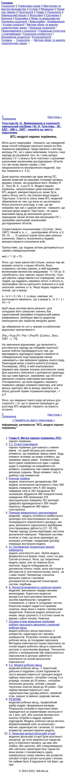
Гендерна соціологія (14, 21)
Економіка (21, 18)
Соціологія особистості (37, 33)
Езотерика (52, 15)
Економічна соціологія (15, 37)
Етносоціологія (41, 37)
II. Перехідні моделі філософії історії (32, 733)
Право (40, 12)
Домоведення (56, 21)
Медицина (47, 9)
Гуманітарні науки (29, 5)
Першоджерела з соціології (18, 30)
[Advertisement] (33, 78)
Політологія (25, 12)
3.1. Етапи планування (23, 444)
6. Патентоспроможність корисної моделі (35, 587)
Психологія (54, 12)
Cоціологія (8, 5)
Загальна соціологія (42, 27)
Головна (6, 40)
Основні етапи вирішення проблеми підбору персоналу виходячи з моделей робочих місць (34, 624)
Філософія (36, 15)
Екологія (6, 18)
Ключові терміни (19, 478)
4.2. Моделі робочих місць (25, 665)
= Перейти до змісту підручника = (33, 420)
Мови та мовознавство (45, 18)
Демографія (37, 21)
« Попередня (9, 117)
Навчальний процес (14, 15)
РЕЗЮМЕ (15, 699)
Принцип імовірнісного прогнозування (33, 512)
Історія (33, 9)
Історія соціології (14, 24)
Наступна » (54, 117)
